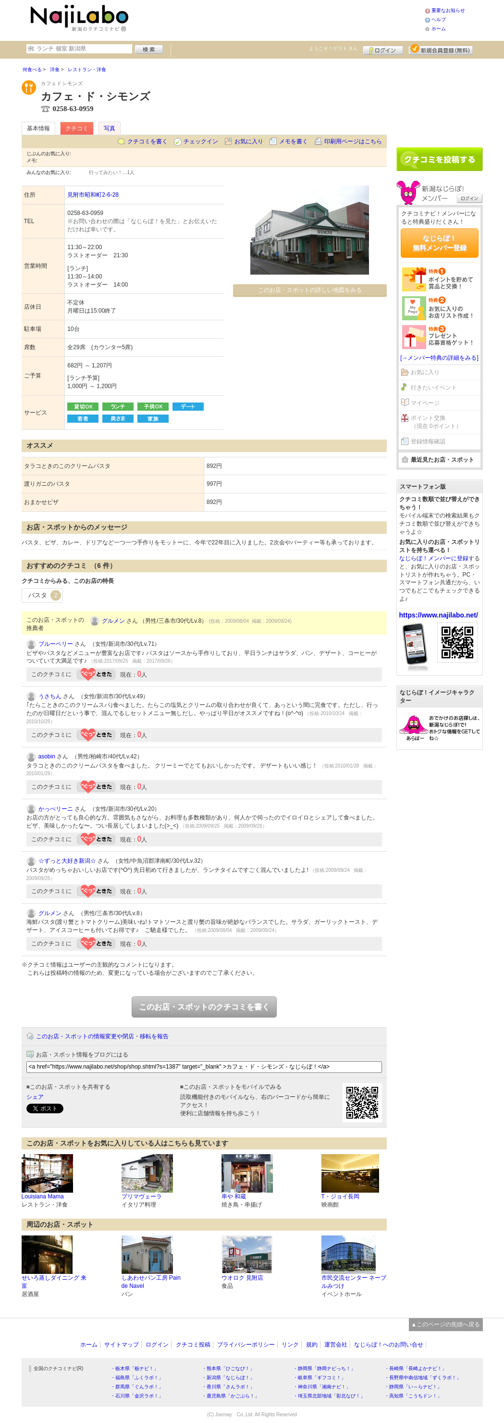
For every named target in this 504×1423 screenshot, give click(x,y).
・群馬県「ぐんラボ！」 (137, 1386)
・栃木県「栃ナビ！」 (135, 1368)
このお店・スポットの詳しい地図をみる (310, 290)
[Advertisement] (278, 19)
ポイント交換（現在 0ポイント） (436, 422)
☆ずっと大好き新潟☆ (67, 860)
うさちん (49, 696)
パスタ (44, 595)
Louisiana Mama (43, 1196)
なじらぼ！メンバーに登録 (433, 558)
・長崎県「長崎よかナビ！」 (415, 1368)
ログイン (383, 49)
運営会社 (335, 1344)
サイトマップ (121, 1344)
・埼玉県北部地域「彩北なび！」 (329, 1395)
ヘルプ (438, 19)
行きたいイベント (434, 387)
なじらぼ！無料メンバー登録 (440, 243)
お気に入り (248, 141)
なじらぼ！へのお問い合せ (388, 1344)
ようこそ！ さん (333, 48)
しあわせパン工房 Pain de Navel (151, 1281)
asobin (46, 756)
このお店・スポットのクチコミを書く (204, 1007)
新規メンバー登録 (440, 49)
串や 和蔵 (233, 1196)
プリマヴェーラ (142, 1196)
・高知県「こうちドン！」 (413, 1395)
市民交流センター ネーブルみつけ (353, 1281)
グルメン (113, 620)
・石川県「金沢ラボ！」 (137, 1395)
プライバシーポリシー (246, 1344)
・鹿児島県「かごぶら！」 (230, 1395)
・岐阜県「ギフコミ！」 (319, 1377)
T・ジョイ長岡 (340, 1196)
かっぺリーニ (55, 809)
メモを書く (293, 141)
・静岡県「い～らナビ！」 (413, 1386)
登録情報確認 (428, 441)
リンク (290, 1344)
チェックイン (201, 141)
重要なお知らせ (448, 10)
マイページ (425, 403)
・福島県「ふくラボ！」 (137, 1377)
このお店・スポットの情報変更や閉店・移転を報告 (102, 1036)
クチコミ (76, 128)
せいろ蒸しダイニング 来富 (54, 1281)
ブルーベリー (55, 644)
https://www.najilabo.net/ (438, 615)
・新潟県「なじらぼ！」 (228, 1377)
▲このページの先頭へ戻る (445, 1324)
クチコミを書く (147, 141)
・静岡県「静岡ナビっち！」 (324, 1368)
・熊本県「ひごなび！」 (228, 1368)
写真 (109, 128)
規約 (312, 1344)
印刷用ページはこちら (353, 141)
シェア (35, 1097)
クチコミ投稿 (193, 1344)
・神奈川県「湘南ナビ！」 (322, 1386)
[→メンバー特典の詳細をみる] (439, 357)
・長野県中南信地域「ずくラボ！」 (422, 1377)
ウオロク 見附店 (242, 1277)
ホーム (438, 28)
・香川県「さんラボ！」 (228, 1386)
